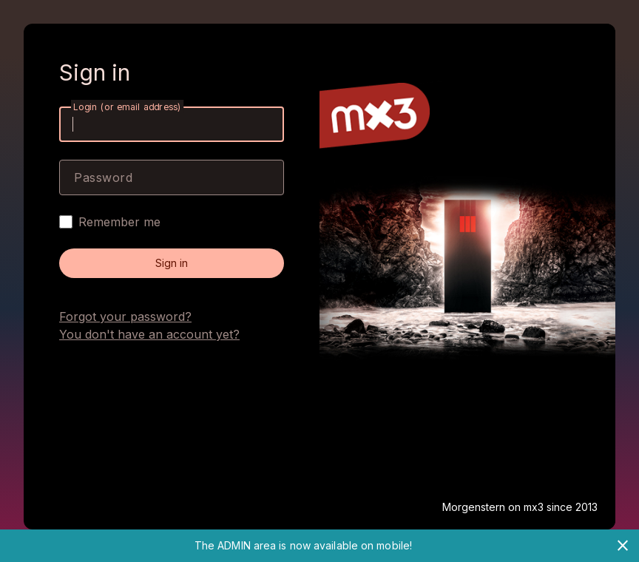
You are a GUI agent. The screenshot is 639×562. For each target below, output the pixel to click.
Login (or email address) (127, 106)
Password (103, 177)
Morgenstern (475, 507)
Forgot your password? (125, 316)
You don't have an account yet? (149, 334)
